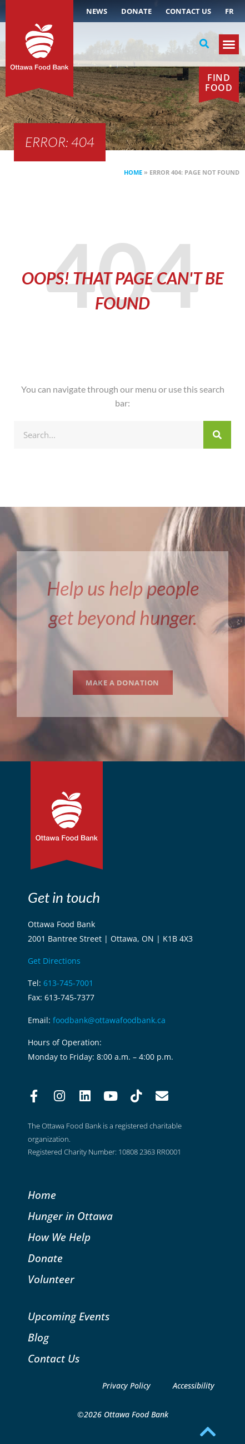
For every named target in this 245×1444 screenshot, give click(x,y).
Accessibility (193, 1385)
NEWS (96, 11)
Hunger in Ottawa (70, 1215)
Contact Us (188, 11)
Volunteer (51, 1279)
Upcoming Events (68, 1316)
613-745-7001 (68, 983)
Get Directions (54, 960)
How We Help (59, 1236)
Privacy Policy (126, 1385)
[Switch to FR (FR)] (229, 11)
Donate (136, 11)
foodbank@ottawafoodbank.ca (109, 1020)
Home (133, 172)
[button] (204, 43)
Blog (38, 1337)
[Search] (217, 435)
